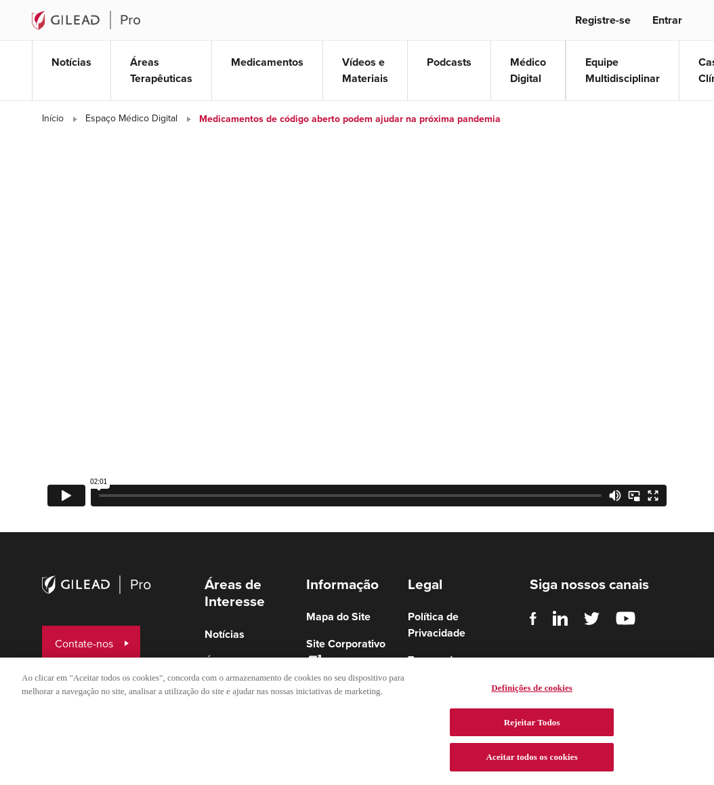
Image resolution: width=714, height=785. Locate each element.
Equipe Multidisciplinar (622, 70)
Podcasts (449, 62)
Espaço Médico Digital (131, 118)
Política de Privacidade (436, 625)
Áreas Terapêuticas (161, 70)
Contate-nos (84, 643)
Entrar (667, 20)
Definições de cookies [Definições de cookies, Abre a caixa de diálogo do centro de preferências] (531, 691)
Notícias (71, 62)
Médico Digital (528, 70)
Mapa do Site (338, 616)
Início (53, 118)
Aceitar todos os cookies (532, 760)
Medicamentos (267, 62)
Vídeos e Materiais (365, 70)
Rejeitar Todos (532, 725)
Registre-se (603, 20)
